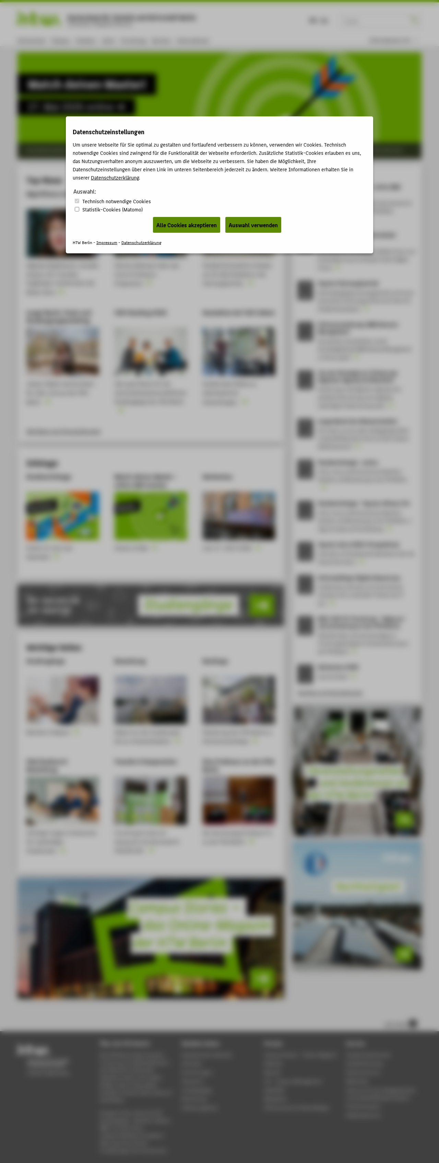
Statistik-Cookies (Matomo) (112, 209)
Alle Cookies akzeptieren (186, 224)
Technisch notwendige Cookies (116, 201)
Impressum (106, 242)
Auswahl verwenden (253, 224)
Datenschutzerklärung (115, 177)
